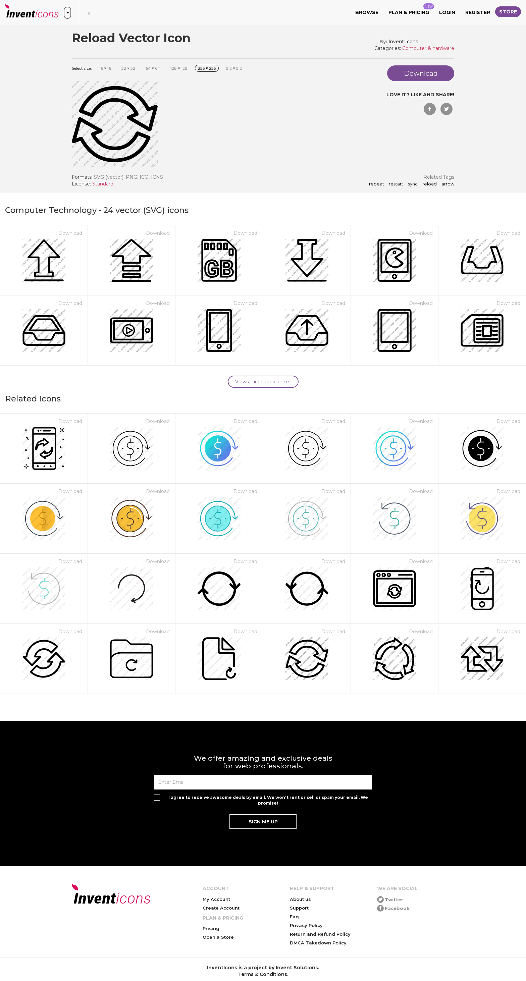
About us (300, 899)
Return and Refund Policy (320, 934)
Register (477, 12)
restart (396, 184)
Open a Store (218, 937)
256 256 (207, 68)
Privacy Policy (306, 925)
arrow (447, 184)
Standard (102, 184)
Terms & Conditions (262, 974)
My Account (216, 899)
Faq (294, 916)
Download (70, 233)
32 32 (128, 68)
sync (413, 184)
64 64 (153, 68)
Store (508, 12)
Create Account (221, 908)
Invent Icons (403, 42)
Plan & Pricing (411, 9)
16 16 (105, 68)
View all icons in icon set (263, 382)
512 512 (234, 68)
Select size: (82, 68)
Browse (366, 12)
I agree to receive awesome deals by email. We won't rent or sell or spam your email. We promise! (268, 800)
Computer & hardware (428, 48)
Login (447, 12)
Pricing (211, 928)
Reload (429, 184)
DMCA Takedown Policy (318, 942)
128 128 (179, 68)
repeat (376, 184)
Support (299, 908)
